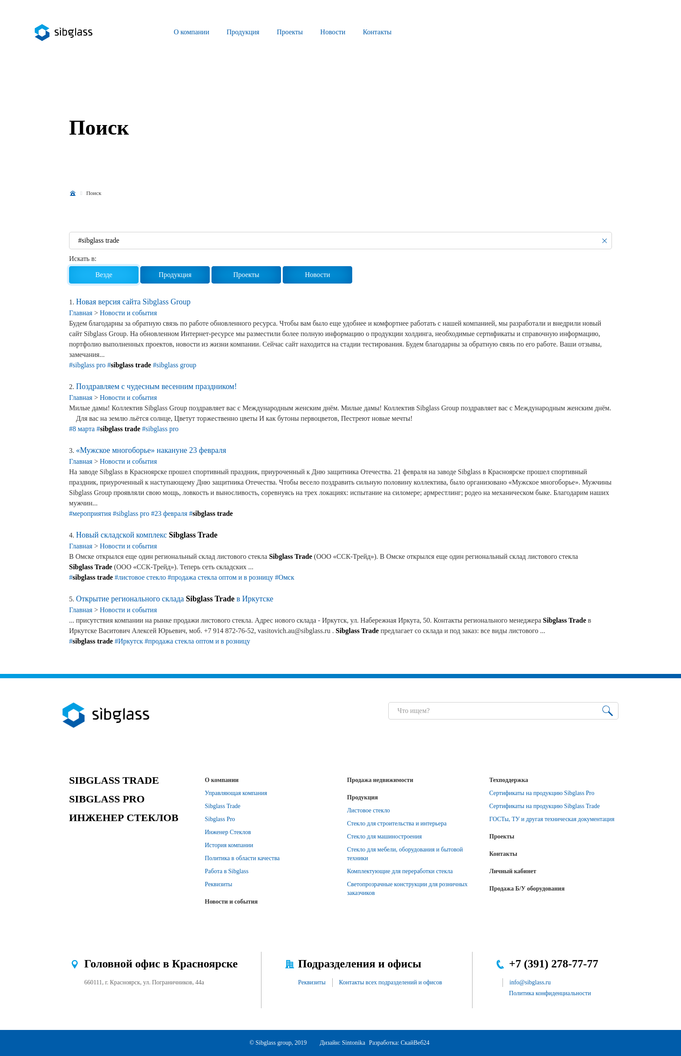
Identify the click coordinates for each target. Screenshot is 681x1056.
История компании (229, 845)
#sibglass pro (87, 365)
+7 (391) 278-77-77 (553, 963)
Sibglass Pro (220, 819)
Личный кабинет (512, 871)
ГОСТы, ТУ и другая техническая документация (552, 819)
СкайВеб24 (415, 1043)
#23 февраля (169, 513)
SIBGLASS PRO (107, 799)
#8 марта (82, 428)
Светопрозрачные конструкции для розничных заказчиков (407, 888)
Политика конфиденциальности (550, 993)
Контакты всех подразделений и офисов (390, 982)
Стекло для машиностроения (384, 836)
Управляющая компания (236, 793)
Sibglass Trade (223, 806)
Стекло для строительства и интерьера (396, 823)
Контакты (377, 32)
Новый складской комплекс (147, 535)
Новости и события (128, 313)
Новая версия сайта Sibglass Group (133, 301)
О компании (191, 32)
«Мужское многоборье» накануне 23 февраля (151, 450)
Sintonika (353, 1043)
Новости (332, 32)
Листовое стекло (368, 810)
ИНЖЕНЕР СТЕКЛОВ (124, 817)
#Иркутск (129, 641)
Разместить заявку (553, 32)
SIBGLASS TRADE (114, 780)
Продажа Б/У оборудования (527, 888)
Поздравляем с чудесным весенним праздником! (156, 386)
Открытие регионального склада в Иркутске (174, 598)
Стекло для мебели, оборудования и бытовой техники (405, 853)
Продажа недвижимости (380, 780)
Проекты (290, 32)
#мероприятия (90, 513)
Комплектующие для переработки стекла (400, 871)
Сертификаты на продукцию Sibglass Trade (544, 806)
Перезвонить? (533, 32)
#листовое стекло (140, 577)
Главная (81, 313)
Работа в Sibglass (227, 871)
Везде (103, 274)
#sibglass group (174, 365)
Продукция (243, 32)
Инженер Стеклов (228, 832)
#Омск (284, 577)
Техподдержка (509, 780)
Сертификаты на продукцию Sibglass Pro (542, 793)
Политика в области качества (242, 858)
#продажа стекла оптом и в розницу (220, 577)
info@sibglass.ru (530, 982)
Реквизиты (218, 884)
